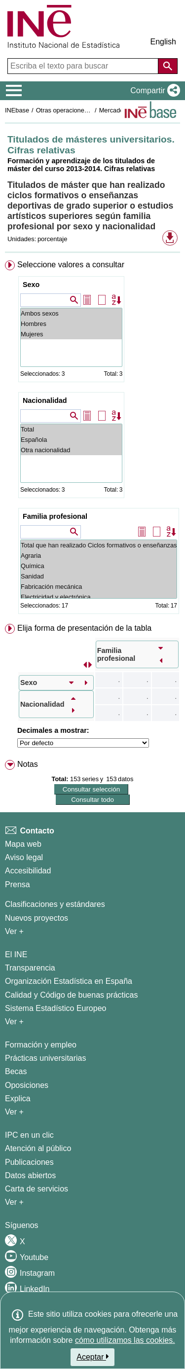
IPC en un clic (29, 1135)
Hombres (71, 324)
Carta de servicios (36, 1189)
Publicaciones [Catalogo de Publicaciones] (29, 1162)
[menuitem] (92, 439)
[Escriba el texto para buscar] (83, 66)
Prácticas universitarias (45, 1058)
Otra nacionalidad (71, 450)
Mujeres (71, 334)
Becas (16, 1071)
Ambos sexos (71, 313)
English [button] (163, 41)
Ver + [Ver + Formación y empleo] (14, 1112)
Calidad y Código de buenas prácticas (71, 995)
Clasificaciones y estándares (55, 904)
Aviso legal (24, 857)
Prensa (17, 884)
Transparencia (30, 968)
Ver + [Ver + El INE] (14, 1021)
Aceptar (92, 1356)
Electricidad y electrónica (99, 597)
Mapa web (23, 844)
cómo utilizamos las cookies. (125, 1340)
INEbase (17, 110)
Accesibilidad (28, 870)
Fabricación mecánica (99, 586)
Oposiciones (26, 1085)
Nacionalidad (45, 400)
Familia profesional (55, 516)
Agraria (99, 555)
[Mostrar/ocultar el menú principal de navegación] (14, 91)
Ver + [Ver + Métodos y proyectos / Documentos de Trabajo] (14, 931)
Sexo (31, 284)
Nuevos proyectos (36, 918)
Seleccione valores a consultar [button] (70, 264)
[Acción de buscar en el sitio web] (168, 66)
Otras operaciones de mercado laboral (90, 110)
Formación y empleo (40, 1045)
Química (99, 566)
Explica (18, 1098)
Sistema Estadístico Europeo (55, 1008)
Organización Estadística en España (68, 981)
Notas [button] (27, 764)
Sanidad (99, 576)
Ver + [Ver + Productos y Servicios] (14, 1202)
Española (71, 439)
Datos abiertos (30, 1175)
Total (71, 429)
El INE (16, 954)
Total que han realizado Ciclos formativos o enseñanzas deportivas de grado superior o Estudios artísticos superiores (99, 545)
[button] (153, 91)
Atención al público (38, 1148)
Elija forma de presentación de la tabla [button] (84, 628)
